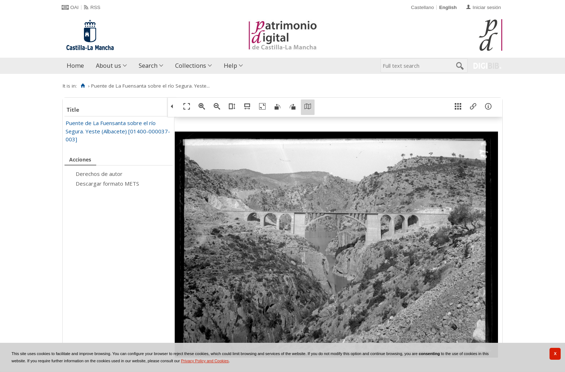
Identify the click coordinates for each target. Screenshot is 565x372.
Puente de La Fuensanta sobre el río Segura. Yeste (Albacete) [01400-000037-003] (118, 131)
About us (108, 65)
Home (75, 65)
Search (148, 65)
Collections (190, 65)
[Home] (83, 85)
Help (230, 65)
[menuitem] (77, 66)
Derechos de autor (99, 173)
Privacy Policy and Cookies (205, 361)
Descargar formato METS (107, 183)
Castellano (422, 7)
